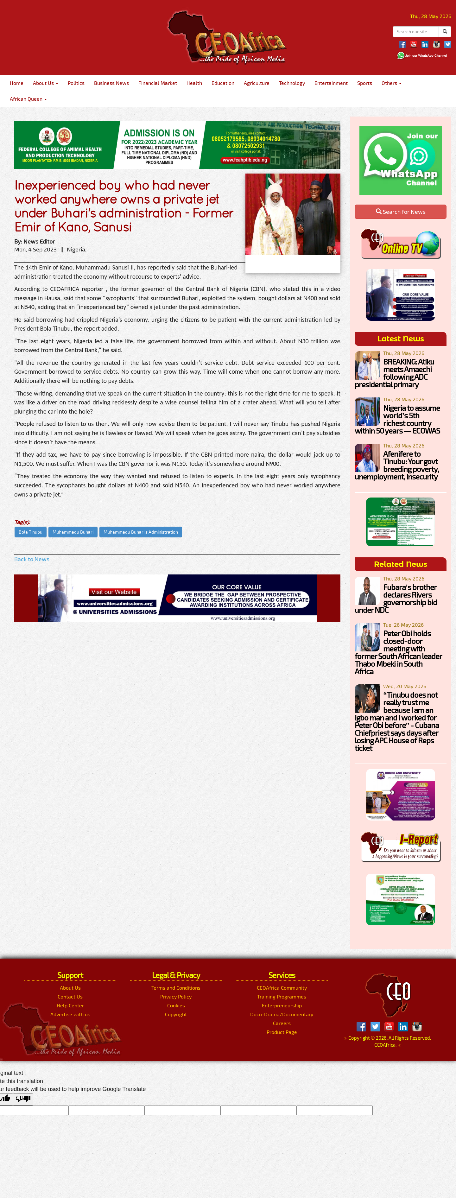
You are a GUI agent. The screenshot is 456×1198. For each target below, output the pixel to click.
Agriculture (256, 83)
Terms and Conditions (175, 988)
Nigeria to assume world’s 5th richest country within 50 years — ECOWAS (397, 419)
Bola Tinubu (30, 532)
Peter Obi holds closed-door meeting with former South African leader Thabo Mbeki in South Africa (398, 652)
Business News (111, 83)
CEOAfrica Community (282, 988)
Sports (364, 83)
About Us (45, 83)
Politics (76, 83)
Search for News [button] (401, 211)
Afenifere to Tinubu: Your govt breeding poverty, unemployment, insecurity (397, 465)
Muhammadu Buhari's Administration (141, 532)
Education (223, 83)
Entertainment (331, 83)
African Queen (28, 99)
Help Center (70, 1005)
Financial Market (157, 83)
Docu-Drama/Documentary (281, 1014)
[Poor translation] (23, 1099)
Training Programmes (281, 996)
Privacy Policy (176, 996)
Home (16, 83)
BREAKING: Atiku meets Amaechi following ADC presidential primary (394, 373)
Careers (282, 1023)
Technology (292, 83)
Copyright (176, 1014)
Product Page (282, 1032)
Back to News (31, 558)
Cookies (176, 1005)
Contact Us (70, 996)
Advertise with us (70, 1014)
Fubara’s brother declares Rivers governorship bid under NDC (396, 598)
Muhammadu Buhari (73, 532)
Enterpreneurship (282, 1005)
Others (392, 83)
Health (194, 83)
